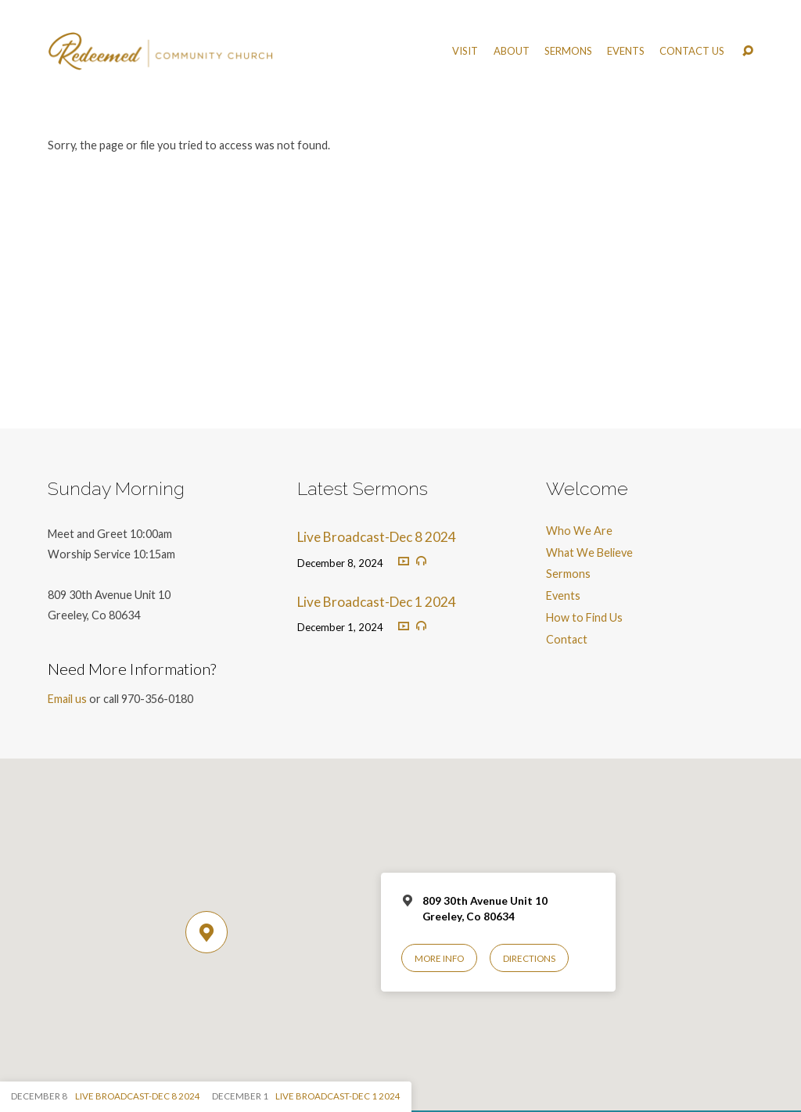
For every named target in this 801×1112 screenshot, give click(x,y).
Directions (529, 958)
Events (626, 51)
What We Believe (589, 552)
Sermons (568, 51)
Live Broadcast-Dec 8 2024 (376, 537)
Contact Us (691, 51)
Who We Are (579, 530)
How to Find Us (584, 617)
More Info (439, 958)
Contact (566, 639)
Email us (67, 698)
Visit (465, 51)
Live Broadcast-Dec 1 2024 (376, 602)
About (512, 51)
